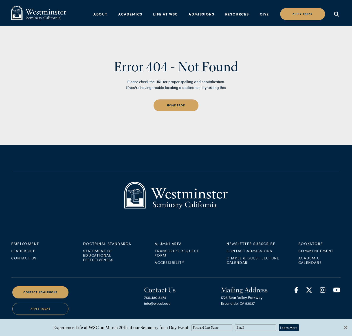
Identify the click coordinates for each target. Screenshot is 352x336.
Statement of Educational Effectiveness (98, 260)
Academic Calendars (310, 265)
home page (176, 105)
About (100, 14)
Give (264, 14)
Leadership (23, 255)
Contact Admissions (249, 255)
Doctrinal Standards (107, 248)
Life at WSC (165, 14)
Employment (25, 248)
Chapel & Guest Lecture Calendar (253, 265)
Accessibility (169, 267)
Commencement (316, 255)
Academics (130, 14)
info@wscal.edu (157, 308)
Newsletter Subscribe (251, 248)
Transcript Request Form (177, 257)
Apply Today (41, 313)
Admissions (201, 14)
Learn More (288, 327)
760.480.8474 (155, 302)
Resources (237, 14)
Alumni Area (168, 248)
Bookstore (310, 248)
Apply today (302, 14)
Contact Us (24, 262)
